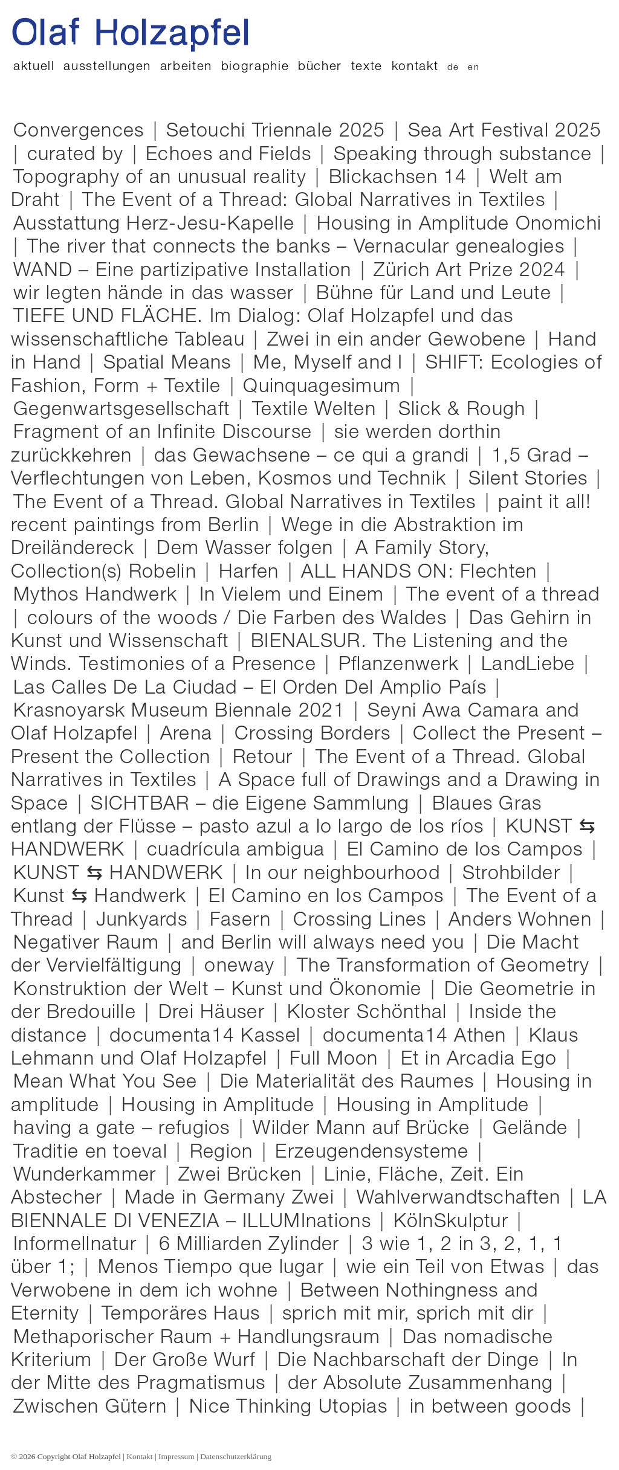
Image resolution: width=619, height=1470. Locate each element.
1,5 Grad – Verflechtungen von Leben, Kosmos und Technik (300, 469)
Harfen (252, 573)
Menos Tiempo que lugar (214, 1268)
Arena (189, 735)
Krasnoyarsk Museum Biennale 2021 (182, 712)
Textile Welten (318, 410)
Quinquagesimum (326, 387)
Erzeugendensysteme (375, 1153)
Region (224, 1153)
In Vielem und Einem (295, 596)
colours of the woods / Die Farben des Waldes (240, 620)
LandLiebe (531, 665)
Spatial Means (171, 363)
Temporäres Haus (185, 1314)
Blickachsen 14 (402, 178)
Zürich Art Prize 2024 (474, 271)
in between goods (495, 1407)
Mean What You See (109, 1082)
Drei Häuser (215, 1013)
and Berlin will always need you (327, 943)
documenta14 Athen (418, 1037)
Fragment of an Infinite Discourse (167, 432)
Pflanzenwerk (402, 665)
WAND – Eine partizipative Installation (186, 271)
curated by (79, 155)
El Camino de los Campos (468, 851)
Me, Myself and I (332, 363)
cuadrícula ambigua (239, 851)
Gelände (535, 1129)
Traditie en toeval (94, 1152)
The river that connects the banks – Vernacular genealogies (300, 247)
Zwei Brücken (244, 1175)
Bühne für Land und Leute (438, 294)
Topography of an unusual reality (164, 178)
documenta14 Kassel (207, 1037)
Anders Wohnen (524, 920)
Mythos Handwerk (98, 596)
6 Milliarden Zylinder (252, 1246)
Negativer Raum (89, 944)
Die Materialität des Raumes (351, 1082)
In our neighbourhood (345, 875)
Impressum (176, 1456)
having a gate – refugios (126, 1129)
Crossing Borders (317, 734)
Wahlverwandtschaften (462, 1199)
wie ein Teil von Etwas (449, 1267)
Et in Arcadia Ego (483, 1059)
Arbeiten (186, 67)
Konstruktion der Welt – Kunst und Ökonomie (220, 991)
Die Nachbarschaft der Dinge (411, 1362)
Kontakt (415, 67)
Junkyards (145, 921)
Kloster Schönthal (371, 1013)
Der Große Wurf (187, 1362)
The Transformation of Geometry (446, 967)
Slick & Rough (466, 410)
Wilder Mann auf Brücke (364, 1130)
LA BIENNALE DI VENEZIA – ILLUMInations (309, 1211)
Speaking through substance (467, 155)
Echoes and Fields (233, 155)
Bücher (320, 67)
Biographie (255, 67)
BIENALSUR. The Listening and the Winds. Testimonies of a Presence (289, 654)
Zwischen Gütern (93, 1408)
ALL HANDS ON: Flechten (422, 573)
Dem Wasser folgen (249, 548)
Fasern (243, 921)
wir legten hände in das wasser (156, 295)
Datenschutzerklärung (235, 1456)
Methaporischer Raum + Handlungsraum (201, 1338)
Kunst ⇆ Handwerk (103, 897)
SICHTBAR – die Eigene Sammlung (254, 804)
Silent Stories (531, 480)
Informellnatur (79, 1245)
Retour (266, 759)
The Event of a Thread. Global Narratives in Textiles (249, 503)
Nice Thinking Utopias (292, 1407)
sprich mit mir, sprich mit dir (412, 1314)
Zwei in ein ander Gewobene (401, 340)
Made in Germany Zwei (232, 1199)
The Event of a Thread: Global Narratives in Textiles (318, 200)
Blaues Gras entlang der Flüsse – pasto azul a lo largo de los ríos (276, 817)
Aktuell (34, 67)
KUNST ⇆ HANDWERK (122, 874)
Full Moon (337, 1060)
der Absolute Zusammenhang (425, 1383)
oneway (242, 967)
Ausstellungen (107, 67)
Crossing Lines (362, 921)
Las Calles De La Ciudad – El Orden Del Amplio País (253, 689)
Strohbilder (514, 875)
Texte (367, 67)
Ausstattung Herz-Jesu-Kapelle (158, 224)
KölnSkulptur (454, 1223)
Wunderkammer (88, 1176)
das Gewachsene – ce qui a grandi (314, 457)
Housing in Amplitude (222, 1106)
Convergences (82, 132)
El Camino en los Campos (329, 897)
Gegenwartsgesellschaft (125, 410)
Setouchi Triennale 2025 (280, 131)
